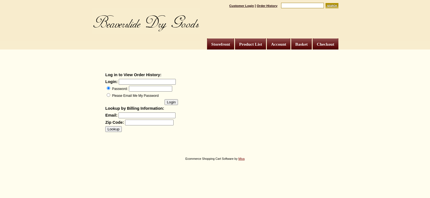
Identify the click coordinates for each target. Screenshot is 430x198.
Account (278, 44)
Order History (267, 5)
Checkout (325, 44)
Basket (301, 44)
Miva (241, 158)
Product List (250, 44)
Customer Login (241, 5)
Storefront (220, 44)
